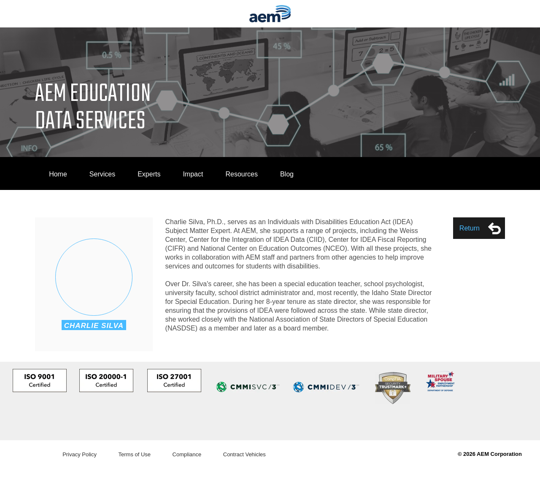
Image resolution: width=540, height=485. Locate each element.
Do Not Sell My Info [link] (29, 480)
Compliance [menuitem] (187, 454)
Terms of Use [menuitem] (135, 454)
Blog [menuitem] (287, 174)
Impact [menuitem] (193, 174)
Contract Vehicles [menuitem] (244, 454)
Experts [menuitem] (149, 174)
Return (480, 228)
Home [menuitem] (58, 174)
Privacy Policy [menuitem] (79, 454)
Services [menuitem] (102, 174)
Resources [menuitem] (241, 174)
